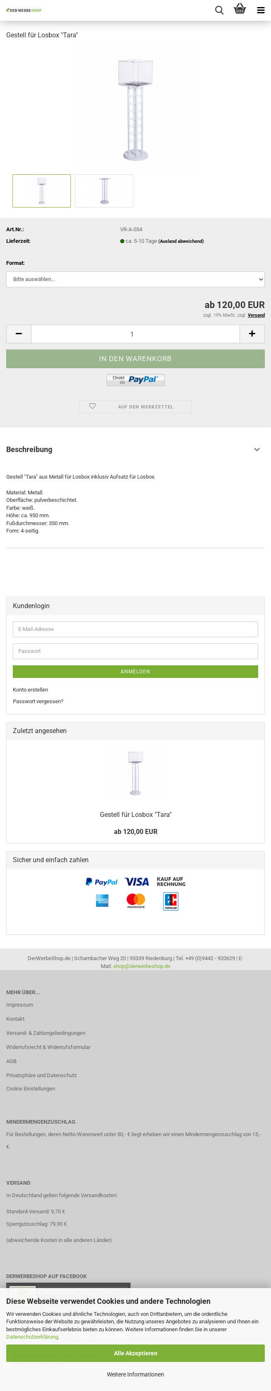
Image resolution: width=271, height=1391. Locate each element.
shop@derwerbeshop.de (141, 966)
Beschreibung (29, 449)
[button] (18, 334)
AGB (11, 1061)
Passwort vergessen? (38, 701)
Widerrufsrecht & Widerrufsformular (48, 1047)
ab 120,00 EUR (135, 832)
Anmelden (135, 672)
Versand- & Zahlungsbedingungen (45, 1033)
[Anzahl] (135, 334)
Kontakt (15, 1019)
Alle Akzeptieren (135, 1353)
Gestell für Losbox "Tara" (136, 815)
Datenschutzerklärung (32, 1337)
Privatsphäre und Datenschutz (41, 1075)
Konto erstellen (30, 690)
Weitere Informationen (135, 1374)
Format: (15, 263)
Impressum (19, 1005)
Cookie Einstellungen (30, 1088)
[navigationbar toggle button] (260, 10)
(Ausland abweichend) (181, 241)
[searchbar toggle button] (219, 10)
